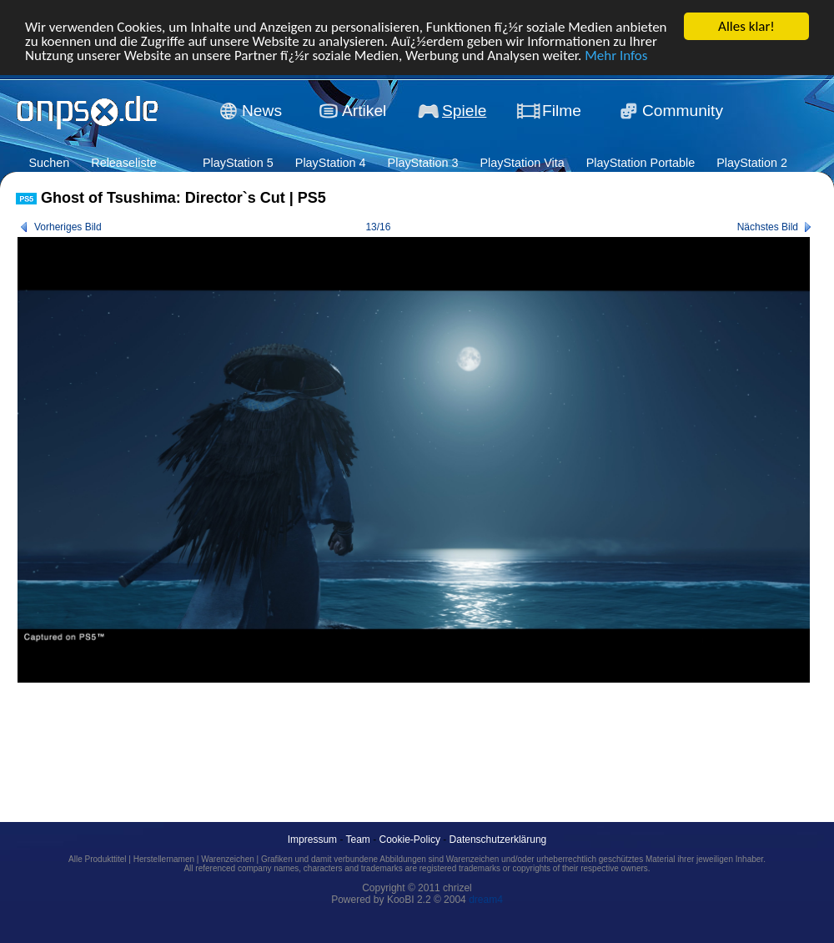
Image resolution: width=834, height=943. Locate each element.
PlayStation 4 (330, 162)
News (262, 110)
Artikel (364, 110)
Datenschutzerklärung (498, 839)
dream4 (486, 899)
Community (682, 110)
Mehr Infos (616, 54)
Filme (561, 110)
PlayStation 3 (423, 162)
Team (358, 839)
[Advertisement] (319, 733)
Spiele (464, 110)
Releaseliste (123, 162)
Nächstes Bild (767, 227)
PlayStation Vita (522, 162)
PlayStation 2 (751, 162)
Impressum (312, 839)
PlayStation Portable (640, 162)
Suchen (48, 162)
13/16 (377, 227)
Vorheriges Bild (68, 227)
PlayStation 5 (238, 162)
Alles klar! (746, 26)
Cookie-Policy (409, 839)
